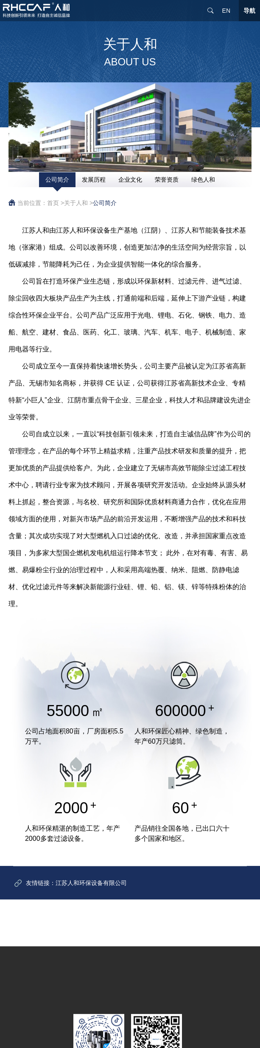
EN (226, 10)
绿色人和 (203, 179)
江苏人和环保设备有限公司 (91, 889)
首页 (53, 202)
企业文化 (130, 179)
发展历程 (94, 179)
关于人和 (76, 202)
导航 (249, 10)
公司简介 (57, 179)
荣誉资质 (167, 179)
